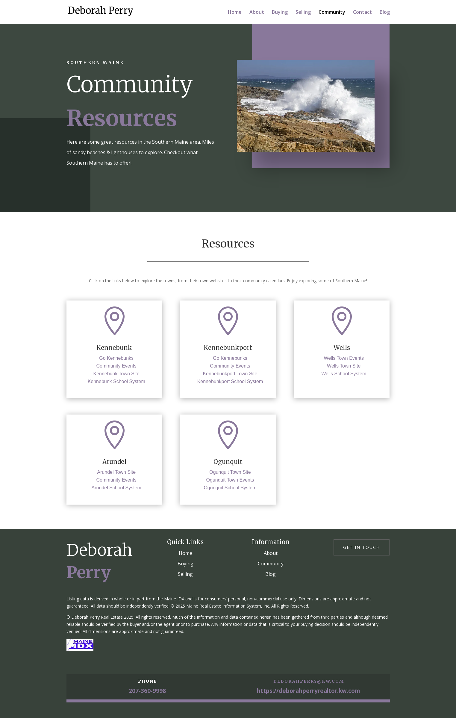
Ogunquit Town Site (230, 472)
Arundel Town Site (116, 472)
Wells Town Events (344, 358)
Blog (385, 12)
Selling (303, 12)
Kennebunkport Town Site (230, 373)
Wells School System (343, 373)
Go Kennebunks (116, 358)
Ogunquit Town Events (230, 479)
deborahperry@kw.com (308, 681)
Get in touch (361, 547)
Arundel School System (116, 487)
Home (235, 12)
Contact (362, 12)
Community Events (116, 365)
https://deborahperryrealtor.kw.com (308, 691)
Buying (280, 12)
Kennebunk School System (116, 381)
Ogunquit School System (230, 487)
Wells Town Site (343, 365)
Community (332, 12)
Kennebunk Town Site (116, 373)
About (256, 12)
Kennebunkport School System (230, 381)
